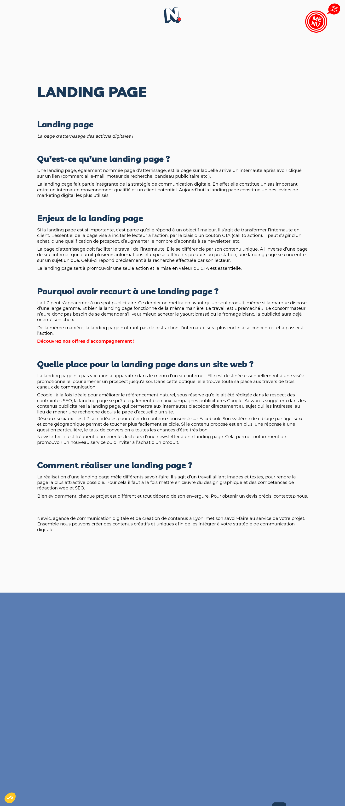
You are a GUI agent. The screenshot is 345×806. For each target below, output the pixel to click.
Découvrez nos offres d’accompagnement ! (85, 341)
